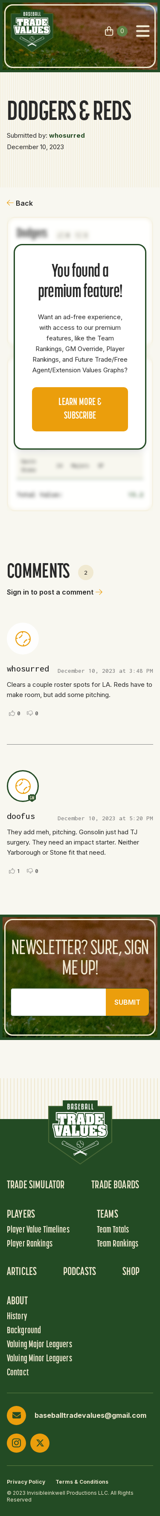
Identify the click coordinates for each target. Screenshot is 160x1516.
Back (20, 203)
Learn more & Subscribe (80, 409)
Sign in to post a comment (54, 592)
